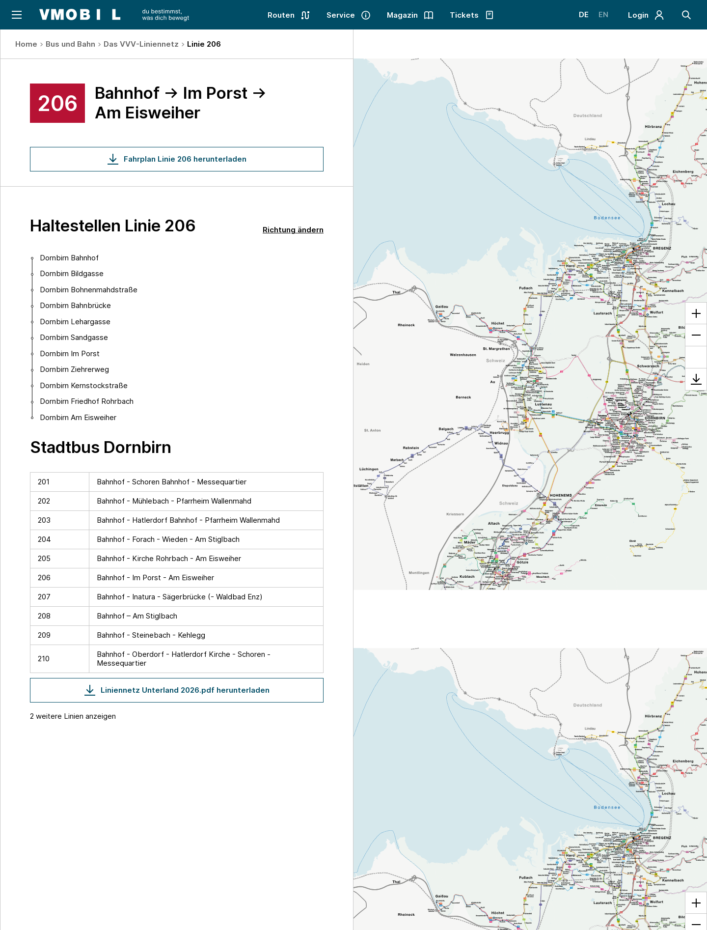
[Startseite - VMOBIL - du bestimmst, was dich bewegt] (114, 14)
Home (26, 44)
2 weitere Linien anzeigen (73, 716)
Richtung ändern (293, 229)
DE (584, 14)
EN (603, 14)
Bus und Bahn (70, 44)
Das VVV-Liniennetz (141, 44)
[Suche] (686, 14)
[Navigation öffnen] (16, 14)
